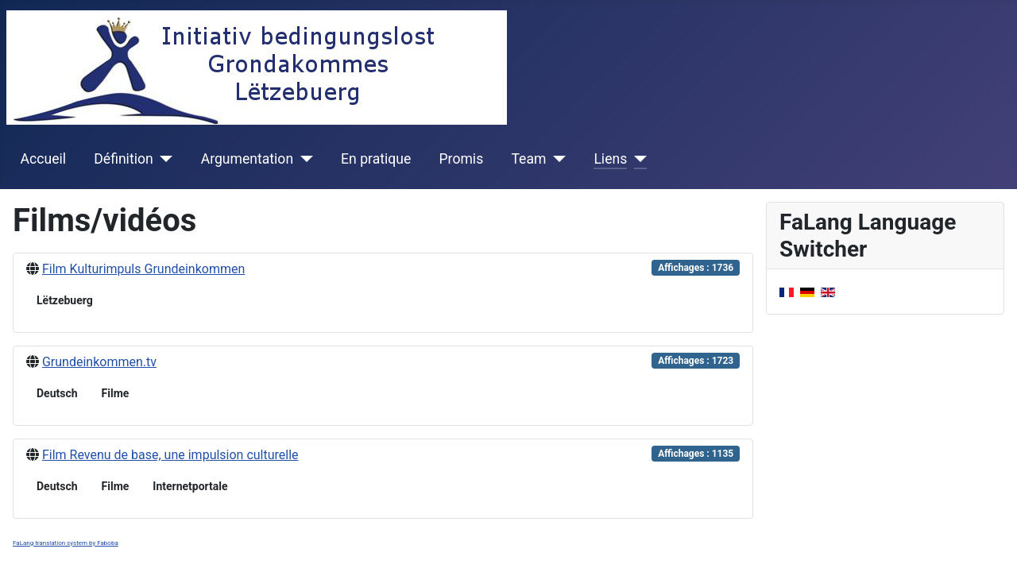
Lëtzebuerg (65, 300)
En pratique (376, 159)
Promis (461, 159)
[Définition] (163, 159)
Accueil (43, 159)
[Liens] (637, 159)
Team (528, 159)
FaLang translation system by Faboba (65, 543)
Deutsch (57, 393)
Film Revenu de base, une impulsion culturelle (170, 454)
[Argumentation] (303, 159)
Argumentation (247, 159)
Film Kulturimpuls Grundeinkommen (143, 268)
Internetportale (190, 486)
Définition (123, 159)
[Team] (556, 159)
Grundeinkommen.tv (99, 361)
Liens (610, 159)
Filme (116, 393)
